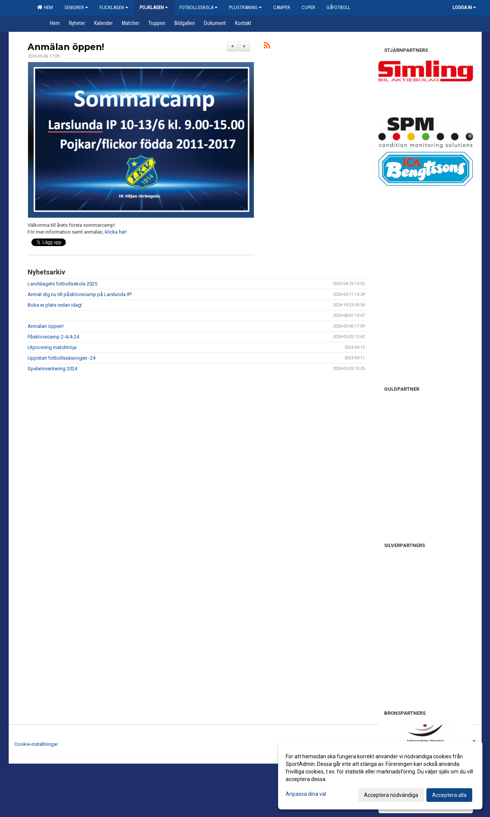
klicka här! (116, 232)
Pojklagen (154, 7)
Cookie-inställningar (36, 744)
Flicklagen (114, 7)
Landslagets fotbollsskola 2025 (62, 284)
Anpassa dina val (306, 794)
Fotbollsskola (198, 7)
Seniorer (76, 7)
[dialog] (380, 775)
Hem (45, 7)
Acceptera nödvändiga (391, 795)
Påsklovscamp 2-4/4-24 (53, 337)
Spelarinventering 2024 (52, 368)
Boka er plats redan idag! (55, 305)
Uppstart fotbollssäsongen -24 (61, 358)
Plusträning (245, 7)
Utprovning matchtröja (52, 347)
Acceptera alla (449, 795)
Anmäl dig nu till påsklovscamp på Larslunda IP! (80, 294)
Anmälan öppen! (66, 47)
